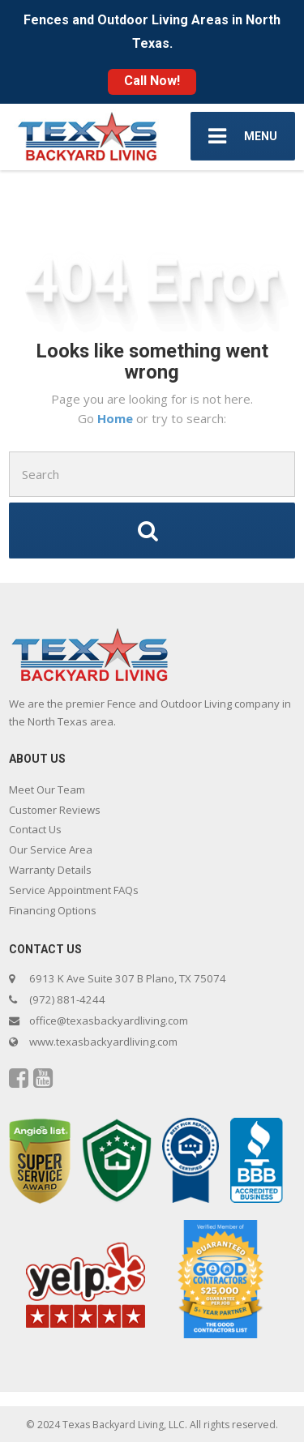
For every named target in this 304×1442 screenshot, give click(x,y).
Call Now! (152, 80)
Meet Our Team (47, 789)
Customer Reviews (55, 809)
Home (116, 418)
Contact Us (35, 829)
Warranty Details (50, 869)
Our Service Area (50, 849)
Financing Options (52, 910)
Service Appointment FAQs (74, 890)
